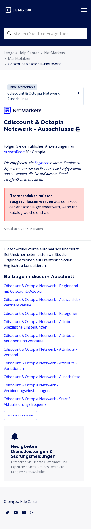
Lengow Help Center (21, 52)
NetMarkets (54, 52)
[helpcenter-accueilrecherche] (45, 33)
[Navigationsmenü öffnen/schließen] (84, 10)
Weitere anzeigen (20, 415)
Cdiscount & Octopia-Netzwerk (34, 63)
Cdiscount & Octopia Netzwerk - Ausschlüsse (42, 376)
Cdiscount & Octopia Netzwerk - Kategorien (41, 313)
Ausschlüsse (14, 151)
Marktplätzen (19, 58)
